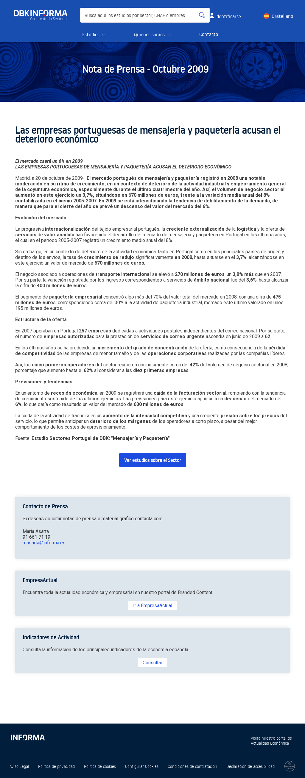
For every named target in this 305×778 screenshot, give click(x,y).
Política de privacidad (56, 766)
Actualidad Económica (270, 743)
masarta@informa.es (44, 543)
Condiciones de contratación (192, 766)
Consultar (152, 662)
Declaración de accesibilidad (250, 766)
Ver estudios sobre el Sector (152, 460)
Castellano (282, 16)
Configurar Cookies (141, 766)
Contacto (208, 34)
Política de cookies (100, 766)
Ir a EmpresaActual (152, 605)
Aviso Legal (19, 766)
